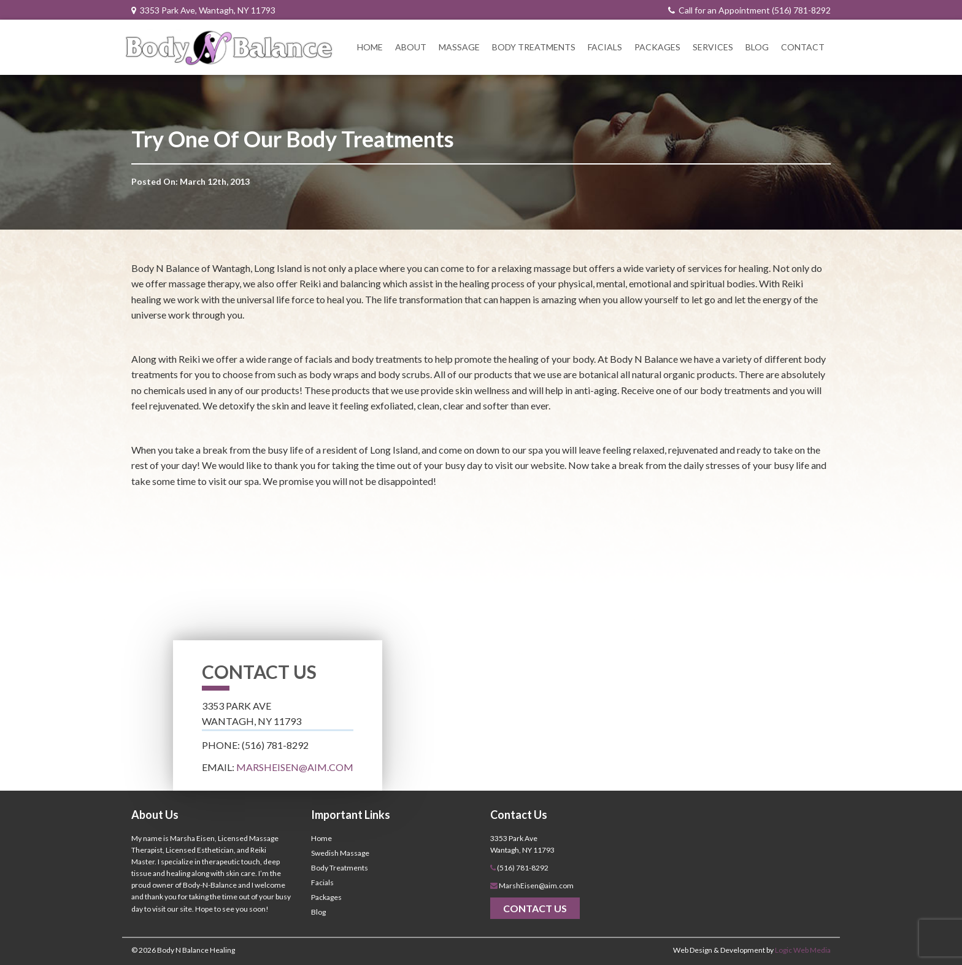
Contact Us (535, 908)
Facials (605, 47)
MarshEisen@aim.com (294, 767)
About (410, 47)
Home (370, 47)
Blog (757, 47)
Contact (803, 47)
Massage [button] (459, 47)
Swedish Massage (340, 853)
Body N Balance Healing (196, 950)
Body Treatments (533, 47)
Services (713, 47)
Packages (657, 47)
